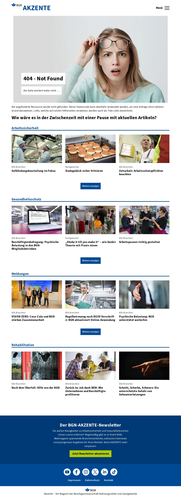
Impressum (74, 480)
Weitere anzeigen (90, 185)
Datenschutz (92, 480)
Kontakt (108, 480)
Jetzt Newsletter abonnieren (90, 454)
